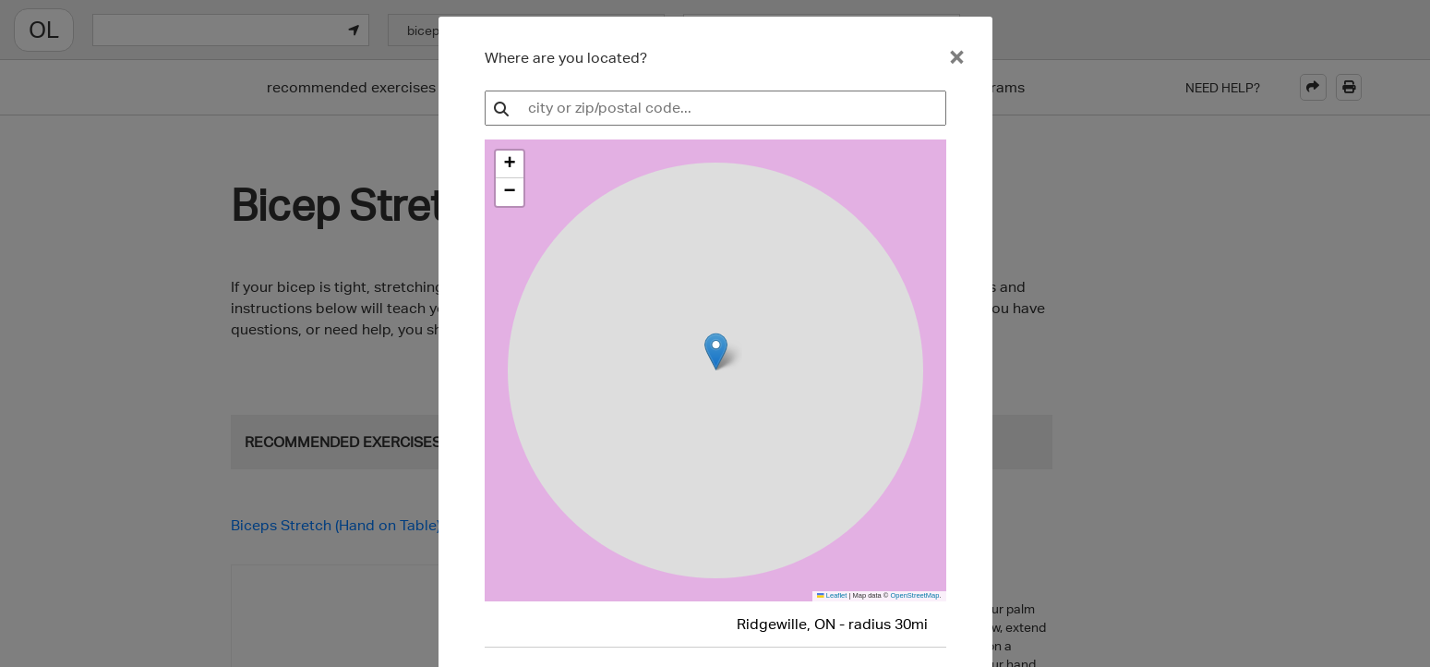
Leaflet (832, 595)
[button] (509, 164)
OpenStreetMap (914, 595)
